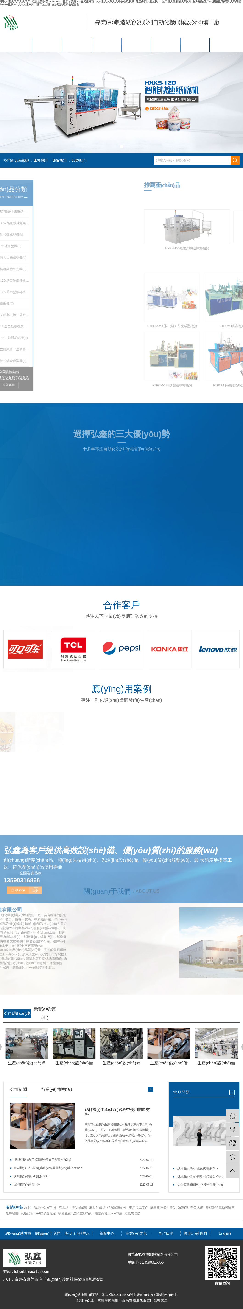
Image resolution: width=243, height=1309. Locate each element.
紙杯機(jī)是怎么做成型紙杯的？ (197, 1168)
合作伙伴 (166, 45)
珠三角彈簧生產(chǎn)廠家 (169, 1207)
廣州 (115, 1300)
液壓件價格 (97, 1207)
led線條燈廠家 (46, 1213)
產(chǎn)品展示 (77, 45)
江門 (150, 1300)
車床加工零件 (138, 1207)
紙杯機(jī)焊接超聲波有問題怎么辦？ (200, 1176)
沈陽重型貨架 (82, 1213)
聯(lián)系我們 (195, 45)
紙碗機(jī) (60, 160)
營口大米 (196, 1207)
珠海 (129, 1300)
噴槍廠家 (64, 1213)
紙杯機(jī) (40, 160)
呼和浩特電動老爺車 (220, 1207)
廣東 (108, 1300)
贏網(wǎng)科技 (45, 1207)
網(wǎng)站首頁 (18, 45)
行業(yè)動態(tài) (56, 1089)
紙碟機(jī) (78, 160)
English (225, 45)
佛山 (143, 1300)
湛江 (164, 1300)
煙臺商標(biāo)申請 (108, 1213)
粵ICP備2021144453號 (117, 1295)
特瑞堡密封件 (117, 1207)
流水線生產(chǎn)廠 (73, 1207)
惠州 (136, 1300)
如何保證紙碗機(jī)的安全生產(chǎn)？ (200, 1184)
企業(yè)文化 (136, 45)
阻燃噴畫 (12, 1213)
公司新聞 (18, 1089)
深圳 (157, 1300)
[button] (115, 146)
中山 (122, 1300)
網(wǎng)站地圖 (76, 1295)
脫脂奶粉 (27, 1213)
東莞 (101, 1300)
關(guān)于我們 (48, 45)
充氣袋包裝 (132, 1213)
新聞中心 (107, 45)
